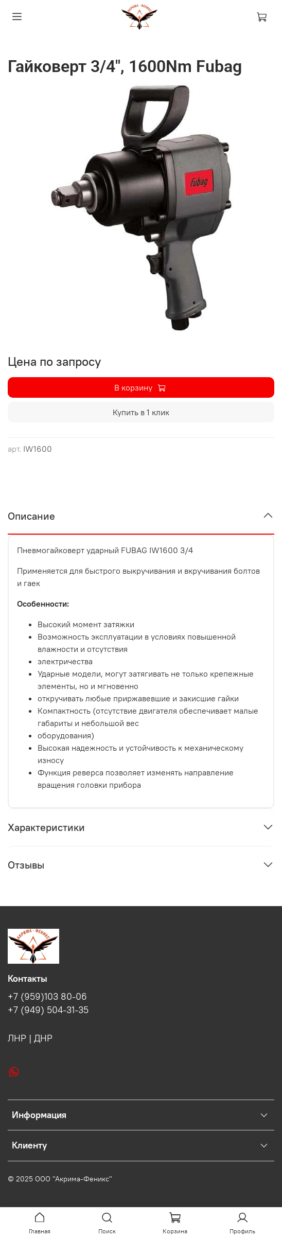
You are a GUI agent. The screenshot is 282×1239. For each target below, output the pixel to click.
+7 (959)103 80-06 (47, 996)
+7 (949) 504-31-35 (48, 1010)
